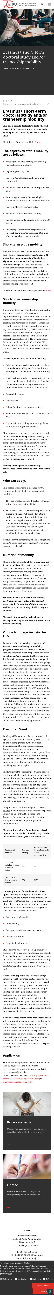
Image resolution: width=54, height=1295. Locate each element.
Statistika (36, 1279)
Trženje (49, 1279)
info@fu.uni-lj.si (30, 1258)
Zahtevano (7, 1279)
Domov (6, 100)
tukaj (10, 1274)
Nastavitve (22, 1279)
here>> (47, 290)
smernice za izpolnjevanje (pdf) (17, 1082)
